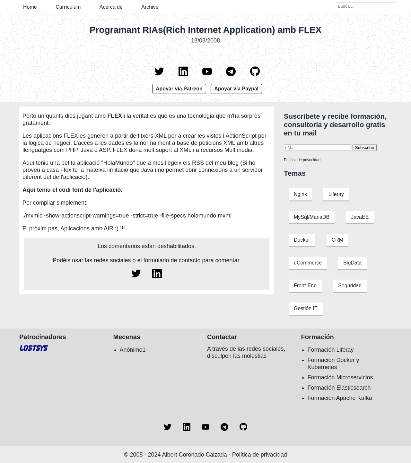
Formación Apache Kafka (340, 398)
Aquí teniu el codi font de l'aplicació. (72, 190)
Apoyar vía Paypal (236, 88)
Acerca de (111, 7)
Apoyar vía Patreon (179, 88)
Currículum (68, 7)
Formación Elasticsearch (339, 387)
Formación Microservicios (340, 377)
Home (30, 7)
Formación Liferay (331, 350)
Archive (149, 7)
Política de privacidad (302, 160)
